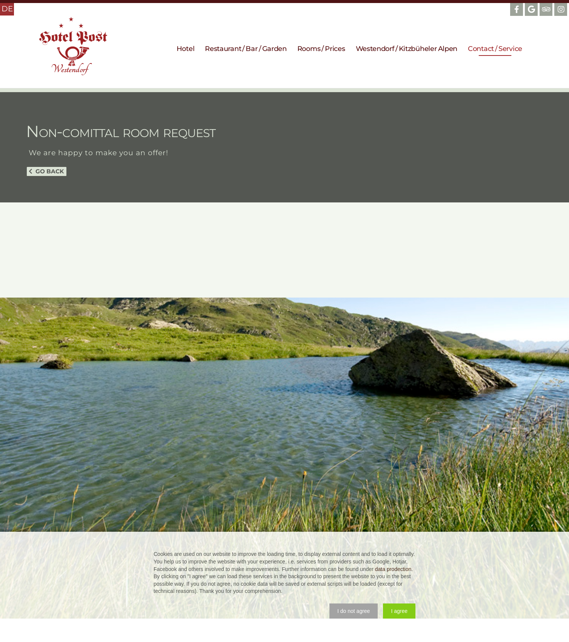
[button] (353, 611)
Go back (49, 171)
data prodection (393, 569)
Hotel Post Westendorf (73, 46)
